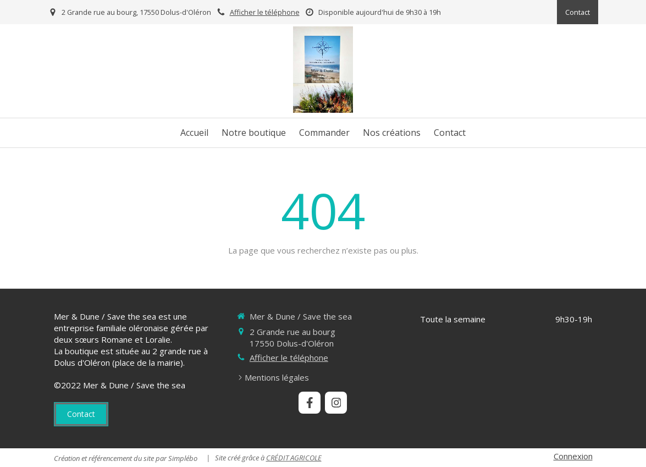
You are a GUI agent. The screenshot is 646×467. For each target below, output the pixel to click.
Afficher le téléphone (265, 12)
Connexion (573, 455)
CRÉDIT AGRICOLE (294, 458)
